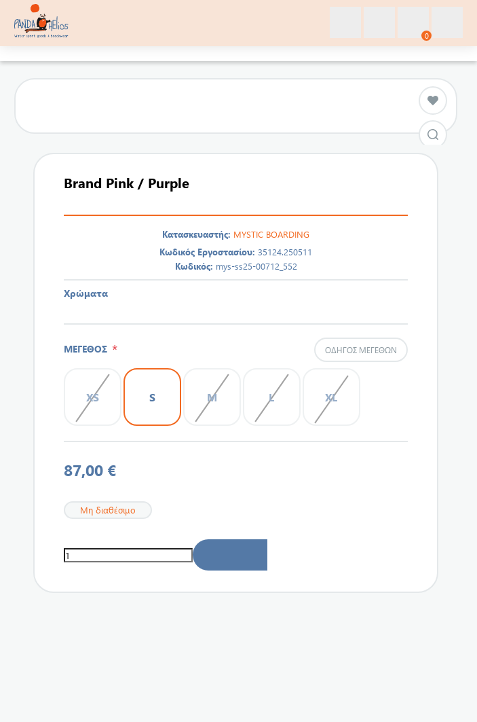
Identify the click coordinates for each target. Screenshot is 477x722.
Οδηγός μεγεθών (361, 349)
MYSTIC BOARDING (271, 234)
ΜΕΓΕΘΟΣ (88, 349)
